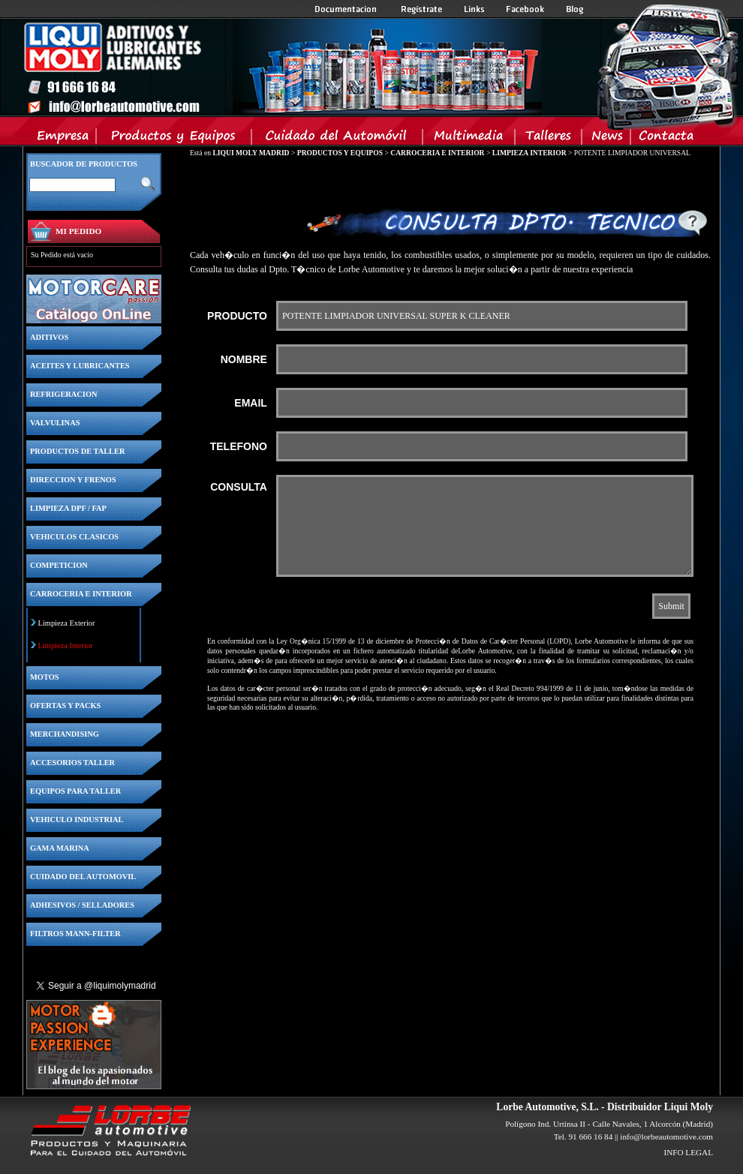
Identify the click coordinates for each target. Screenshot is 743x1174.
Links (474, 9)
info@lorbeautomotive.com (666, 1136)
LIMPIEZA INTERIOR (529, 153)
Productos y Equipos (174, 138)
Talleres (549, 138)
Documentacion (347, 9)
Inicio (282, 67)
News (606, 138)
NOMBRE (244, 359)
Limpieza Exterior (66, 623)
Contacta (665, 138)
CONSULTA (238, 487)
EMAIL (250, 403)
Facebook (525, 9)
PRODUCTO (237, 316)
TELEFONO (238, 446)
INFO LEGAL (688, 1152)
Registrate (422, 9)
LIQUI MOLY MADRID (250, 153)
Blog (575, 9)
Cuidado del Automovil (338, 138)
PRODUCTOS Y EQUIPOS (340, 153)
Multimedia (469, 138)
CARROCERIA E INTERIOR (437, 153)
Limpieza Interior (65, 645)
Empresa (63, 138)
